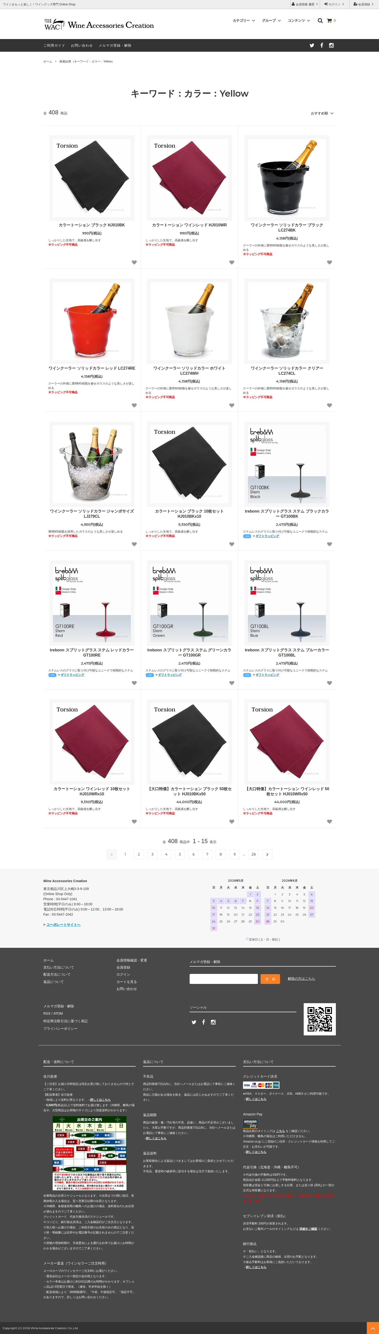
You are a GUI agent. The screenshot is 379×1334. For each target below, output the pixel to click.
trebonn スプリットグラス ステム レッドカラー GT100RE (92, 652)
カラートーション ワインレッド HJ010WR (189, 225)
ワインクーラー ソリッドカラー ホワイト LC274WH (189, 370)
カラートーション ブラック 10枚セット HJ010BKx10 (189, 513)
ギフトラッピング (267, 535)
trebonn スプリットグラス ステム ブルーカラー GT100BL (287, 652)
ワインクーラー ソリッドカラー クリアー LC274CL (287, 370)
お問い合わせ (82, 45)
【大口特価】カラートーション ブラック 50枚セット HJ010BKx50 (189, 791)
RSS (46, 1013)
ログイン (334, 4)
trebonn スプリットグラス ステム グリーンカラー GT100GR (189, 652)
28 (254, 854)
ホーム (47, 61)
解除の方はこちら (301, 978)
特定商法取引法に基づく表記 (65, 1020)
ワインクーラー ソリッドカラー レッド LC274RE (92, 368)
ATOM (57, 1013)
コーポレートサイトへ (63, 925)
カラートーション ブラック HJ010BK (92, 225)
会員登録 (364, 4)
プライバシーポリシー (60, 1027)
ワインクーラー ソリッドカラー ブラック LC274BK (287, 227)
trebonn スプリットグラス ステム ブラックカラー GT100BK (287, 513)
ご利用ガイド (54, 45)
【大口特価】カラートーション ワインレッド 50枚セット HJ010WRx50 (287, 791)
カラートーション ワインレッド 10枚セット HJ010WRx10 (92, 791)
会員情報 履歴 (305, 4)
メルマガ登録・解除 (115, 45)
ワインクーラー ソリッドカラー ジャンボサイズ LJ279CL (92, 513)
